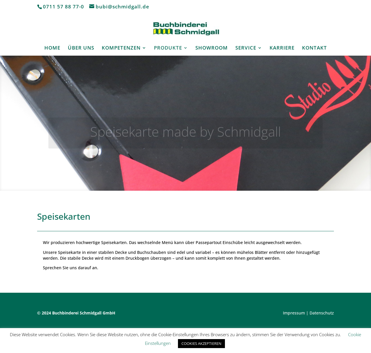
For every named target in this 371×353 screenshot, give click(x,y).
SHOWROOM (211, 48)
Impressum (294, 313)
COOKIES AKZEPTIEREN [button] (201, 343)
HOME (52, 48)
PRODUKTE (168, 48)
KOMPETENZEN (121, 48)
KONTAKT (314, 48)
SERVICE (245, 48)
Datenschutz (322, 313)
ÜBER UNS (81, 48)
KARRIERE (282, 48)
